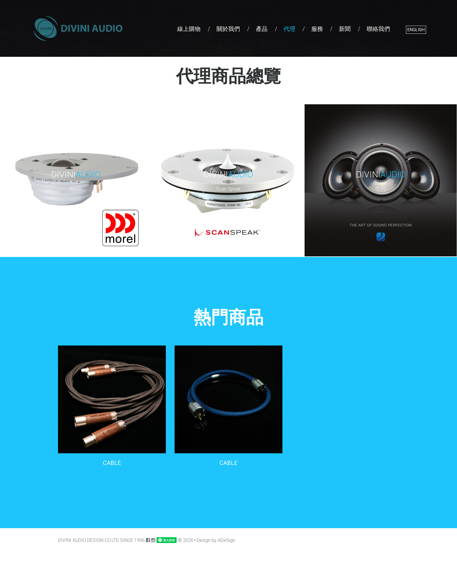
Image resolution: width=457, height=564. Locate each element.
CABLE (112, 462)
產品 (262, 29)
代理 (289, 29)
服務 (317, 29)
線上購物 (189, 29)
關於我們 (228, 29)
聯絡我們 (378, 29)
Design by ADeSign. (216, 540)
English (416, 29)
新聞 (345, 29)
